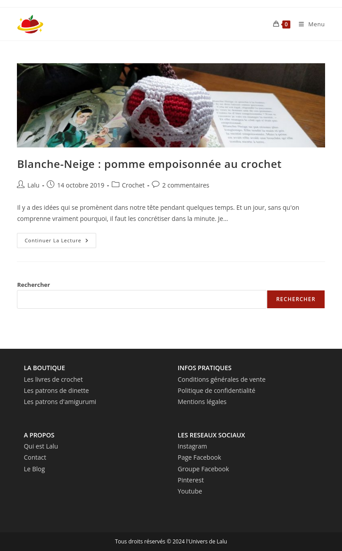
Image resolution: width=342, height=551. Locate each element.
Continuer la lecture (60, 242)
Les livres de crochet (53, 379)
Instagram (192, 446)
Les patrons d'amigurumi (60, 401)
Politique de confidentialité (216, 390)
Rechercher (33, 285)
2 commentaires (185, 185)
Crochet (133, 185)
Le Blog (34, 469)
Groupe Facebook (203, 469)
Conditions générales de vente (221, 379)
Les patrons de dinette (56, 390)
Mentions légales (202, 401)
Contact (35, 457)
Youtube (190, 491)
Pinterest (191, 480)
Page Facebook (199, 457)
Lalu (33, 185)
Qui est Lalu (41, 446)
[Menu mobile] (308, 24)
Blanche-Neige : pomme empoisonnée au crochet (149, 163)
